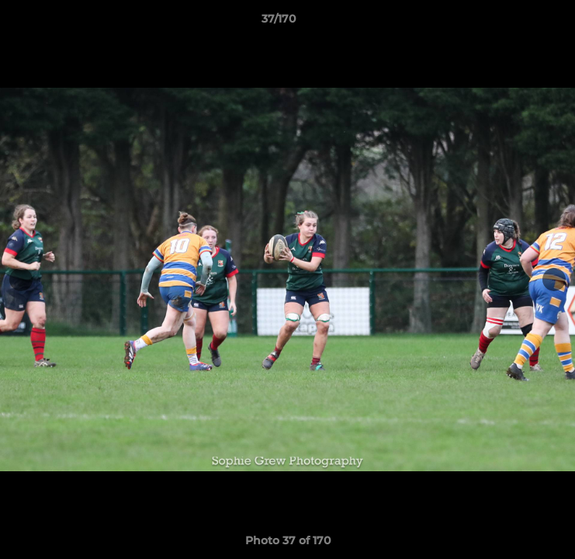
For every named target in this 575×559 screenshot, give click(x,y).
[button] (519, 23)
